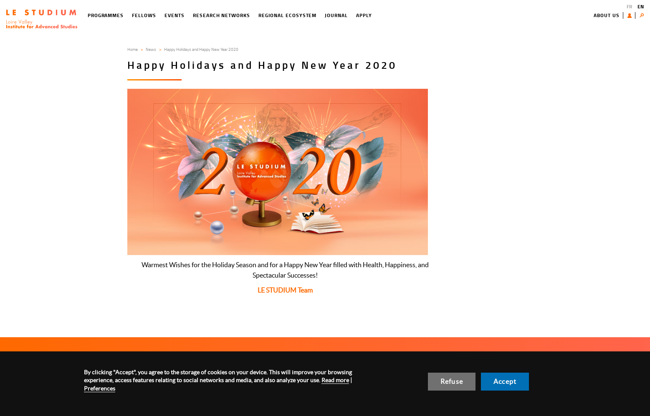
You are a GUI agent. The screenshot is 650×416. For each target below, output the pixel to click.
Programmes (106, 15)
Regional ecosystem (287, 15)
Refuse (451, 381)
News (151, 49)
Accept (504, 381)
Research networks (221, 15)
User (631, 15)
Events (174, 15)
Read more (335, 380)
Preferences (99, 388)
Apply (364, 15)
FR (629, 6)
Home (132, 49)
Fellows (144, 15)
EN (640, 6)
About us (607, 15)
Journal (336, 15)
